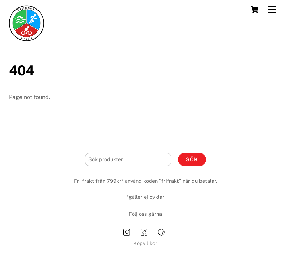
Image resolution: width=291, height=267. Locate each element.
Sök (192, 159)
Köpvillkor (145, 243)
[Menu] (272, 10)
